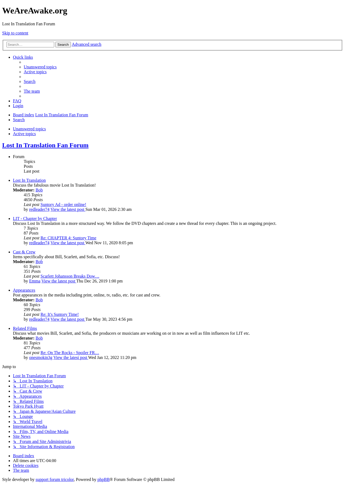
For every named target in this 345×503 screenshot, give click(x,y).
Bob (39, 190)
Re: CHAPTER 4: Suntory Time (68, 238)
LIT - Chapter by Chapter (35, 218)
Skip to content (15, 33)
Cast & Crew (24, 252)
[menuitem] (40, 67)
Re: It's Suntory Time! (59, 314)
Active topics (24, 133)
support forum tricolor (55, 479)
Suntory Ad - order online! (63, 204)
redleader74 (39, 209)
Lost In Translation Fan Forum (45, 145)
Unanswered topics (29, 129)
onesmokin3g (40, 357)
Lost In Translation (29, 180)
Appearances (24, 290)
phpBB (104, 479)
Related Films (25, 328)
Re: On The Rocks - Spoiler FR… (69, 352)
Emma (34, 281)
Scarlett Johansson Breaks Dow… (69, 276)
